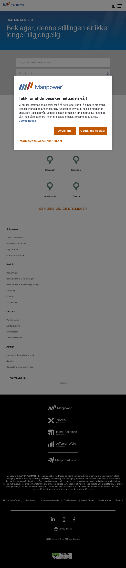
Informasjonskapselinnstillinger (40, 141)
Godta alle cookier (92, 131)
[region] (63, 113)
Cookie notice (27, 120)
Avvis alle (65, 131)
